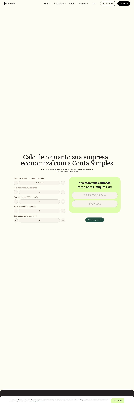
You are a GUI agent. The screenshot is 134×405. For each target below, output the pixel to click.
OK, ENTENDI (118, 401)
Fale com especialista (94, 220)
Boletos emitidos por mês (25, 206)
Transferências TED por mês (26, 197)
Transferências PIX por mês (25, 188)
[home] (9, 3)
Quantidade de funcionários (25, 216)
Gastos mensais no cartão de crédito (29, 178)
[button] (48, 3)
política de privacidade (37, 402)
